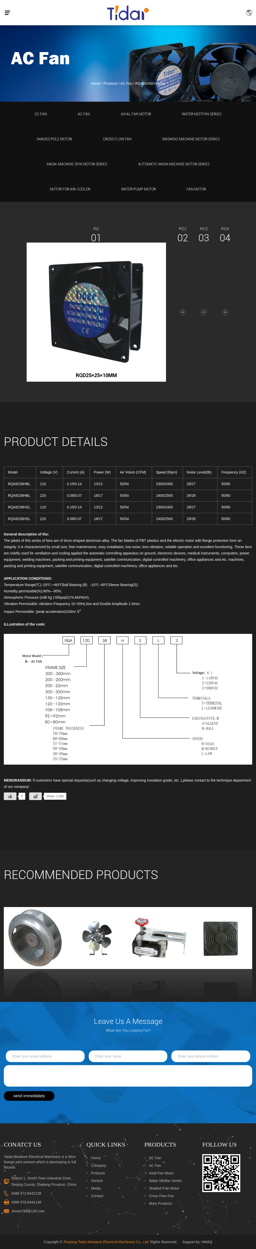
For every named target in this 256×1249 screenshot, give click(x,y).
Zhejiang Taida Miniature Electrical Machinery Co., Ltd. (106, 1242)
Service (97, 1181)
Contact (97, 1196)
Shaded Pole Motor (54, 139)
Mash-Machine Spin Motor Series (77, 164)
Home (95, 83)
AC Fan (126, 83)
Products (111, 83)
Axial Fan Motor (136, 114)
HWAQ (207, 1242)
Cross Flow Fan (117, 139)
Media (96, 1188)
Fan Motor (196, 189)
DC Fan (41, 114)
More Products (160, 1203)
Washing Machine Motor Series (191, 139)
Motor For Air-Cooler (70, 189)
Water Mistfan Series (201, 114)
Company (98, 1166)
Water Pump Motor (138, 189)
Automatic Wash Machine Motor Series (173, 164)
